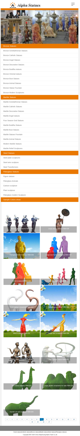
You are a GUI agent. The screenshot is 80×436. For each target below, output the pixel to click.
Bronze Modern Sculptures (13, 93)
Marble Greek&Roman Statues (15, 102)
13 (74, 419)
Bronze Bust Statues (11, 79)
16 (43, 422)
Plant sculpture (9, 190)
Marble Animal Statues (12, 139)
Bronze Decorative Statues (13, 65)
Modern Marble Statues (12, 144)
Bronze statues (35, 432)
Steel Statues (8, 153)
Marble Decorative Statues (13, 111)
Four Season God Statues (13, 121)
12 (68, 419)
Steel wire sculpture (11, 162)
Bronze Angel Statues (11, 60)
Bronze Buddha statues (12, 69)
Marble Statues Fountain (12, 134)
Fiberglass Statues (11, 172)
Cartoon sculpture (10, 186)
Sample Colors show (12, 200)
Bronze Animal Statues (12, 83)
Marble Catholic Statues (12, 107)
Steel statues (52, 432)
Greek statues (17, 432)
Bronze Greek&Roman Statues (15, 51)
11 (62, 419)
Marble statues (44, 432)
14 (32, 422)
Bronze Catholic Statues (12, 55)
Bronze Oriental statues (12, 74)
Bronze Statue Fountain (12, 88)
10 (57, 419)
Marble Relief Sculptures (12, 148)
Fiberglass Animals (10, 181)
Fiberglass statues (61, 432)
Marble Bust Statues (11, 130)
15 (38, 422)
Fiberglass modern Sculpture (14, 195)
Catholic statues (26, 432)
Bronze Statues (9, 46)
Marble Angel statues (11, 116)
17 (49, 422)
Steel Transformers (10, 167)
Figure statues (8, 176)
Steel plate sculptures (11, 158)
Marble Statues (9, 97)
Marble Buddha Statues (12, 125)
